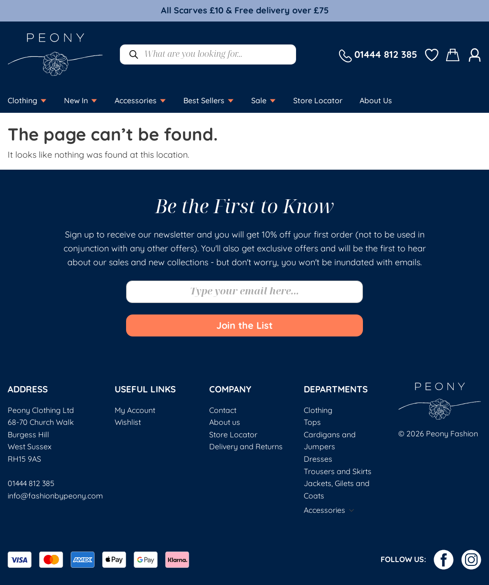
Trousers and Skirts (338, 471)
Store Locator (233, 434)
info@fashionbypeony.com (55, 495)
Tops (312, 422)
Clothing (318, 410)
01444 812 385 (31, 483)
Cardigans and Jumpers (330, 441)
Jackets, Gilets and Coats (337, 489)
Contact (222, 410)
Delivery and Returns (246, 446)
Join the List (244, 325)
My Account (135, 410)
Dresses (318, 459)
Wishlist (128, 422)
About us (224, 422)
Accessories (324, 510)
